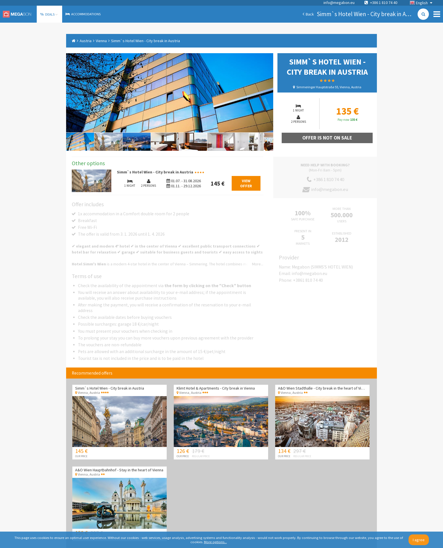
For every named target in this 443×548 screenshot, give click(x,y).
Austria (86, 40)
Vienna (101, 40)
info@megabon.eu (339, 2)
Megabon (17, 14)
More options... (215, 542)
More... (257, 264)
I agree (419, 539)
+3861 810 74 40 (308, 280)
